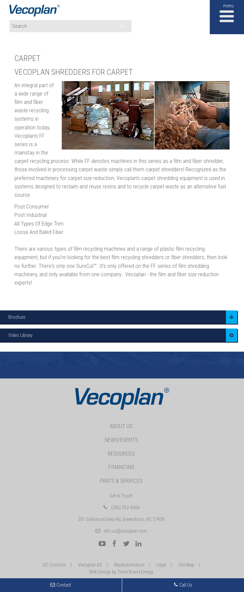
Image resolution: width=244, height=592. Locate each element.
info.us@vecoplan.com (125, 531)
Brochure (16, 317)
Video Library (20, 335)
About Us (121, 426)
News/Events (121, 439)
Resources (121, 453)
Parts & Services (121, 480)
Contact (63, 585)
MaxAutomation (129, 565)
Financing (121, 467)
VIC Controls (54, 565)
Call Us (183, 585)
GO (121, 26)
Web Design (100, 572)
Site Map (186, 565)
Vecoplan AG (90, 565)
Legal (161, 565)
